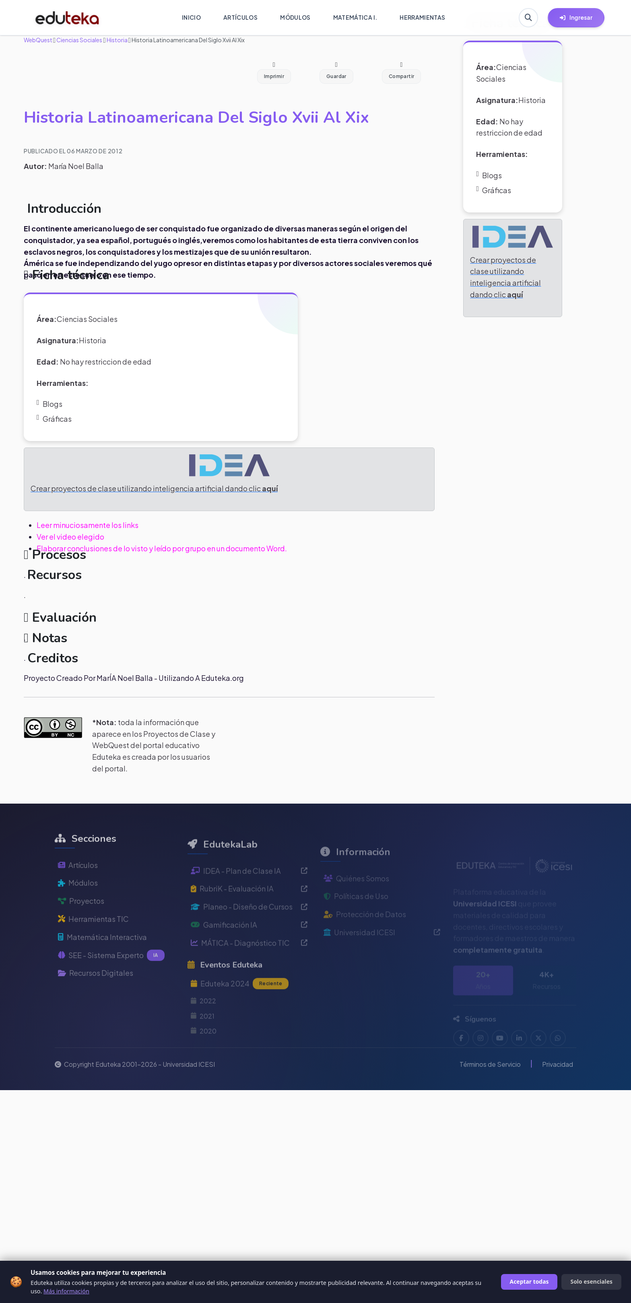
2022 (203, 1023)
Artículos (78, 884)
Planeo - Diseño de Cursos (249, 929)
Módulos (78, 902)
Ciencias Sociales (79, 39)
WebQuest (38, 39)
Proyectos (81, 920)
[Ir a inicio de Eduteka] (67, 17)
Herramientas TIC (93, 938)
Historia (117, 39)
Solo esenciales (591, 1281)
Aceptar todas (529, 1281)
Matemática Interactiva (102, 956)
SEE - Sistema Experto (111, 974)
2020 (204, 1054)
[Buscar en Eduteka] (528, 17)
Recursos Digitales (95, 992)
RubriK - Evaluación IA (249, 911)
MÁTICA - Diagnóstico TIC (249, 965)
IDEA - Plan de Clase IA (249, 893)
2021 (202, 1039)
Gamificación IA (249, 947)
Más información (66, 1291)
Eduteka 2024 (240, 1006)
